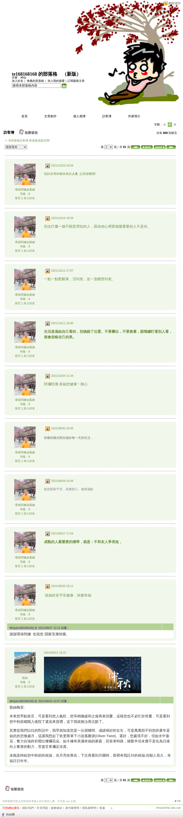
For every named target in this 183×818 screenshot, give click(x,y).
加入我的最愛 (56, 81)
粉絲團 (10, 814)
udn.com (176, 807)
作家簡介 (134, 116)
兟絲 (25, 678)
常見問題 (42, 808)
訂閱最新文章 (76, 81)
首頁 (24, 116)
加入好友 (17, 81)
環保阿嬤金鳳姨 (25, 189)
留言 (18, 198)
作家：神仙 (19, 77)
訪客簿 (106, 116)
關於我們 (28, 808)
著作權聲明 (72, 808)
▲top (177, 800)
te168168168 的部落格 (34, 74)
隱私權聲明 (89, 808)
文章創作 (50, 116)
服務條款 (56, 808)
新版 (71, 74)
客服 (102, 808)
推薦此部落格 (35, 81)
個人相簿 (79, 116)
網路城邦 (174, 3)
